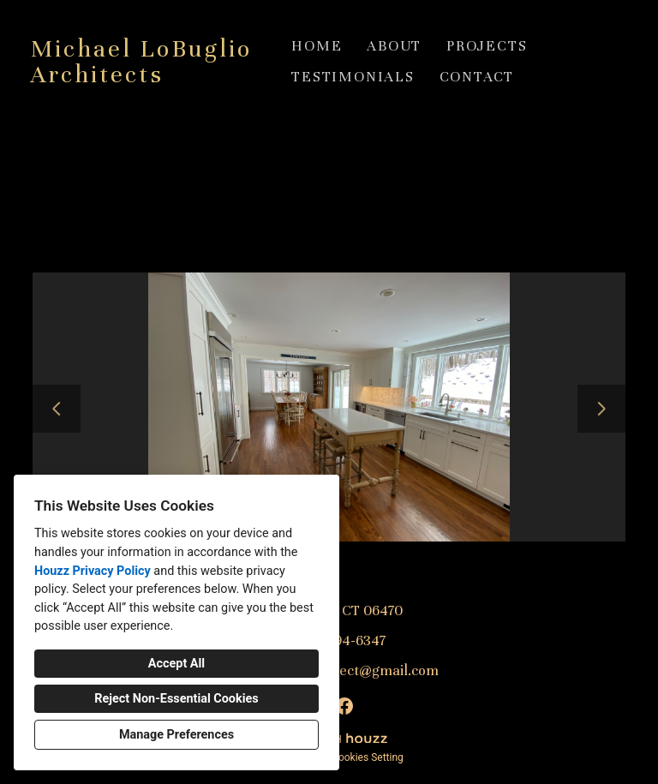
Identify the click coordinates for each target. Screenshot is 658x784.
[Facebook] (344, 706)
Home (316, 46)
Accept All (176, 663)
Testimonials (353, 77)
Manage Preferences (176, 734)
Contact (477, 77)
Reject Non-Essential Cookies (176, 698)
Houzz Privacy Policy (92, 571)
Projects (486, 46)
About (394, 46)
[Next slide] (601, 409)
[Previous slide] (57, 409)
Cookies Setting (368, 757)
